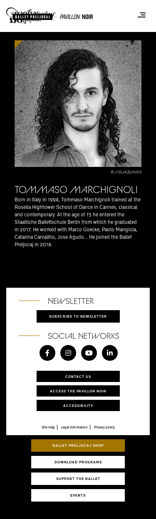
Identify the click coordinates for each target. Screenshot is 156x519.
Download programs (78, 462)
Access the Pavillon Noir (78, 391)
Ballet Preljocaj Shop (78, 445)
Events (78, 495)
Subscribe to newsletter (78, 316)
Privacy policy (104, 427)
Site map (48, 427)
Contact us (78, 376)
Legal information (74, 427)
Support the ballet (78, 478)
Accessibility (78, 405)
